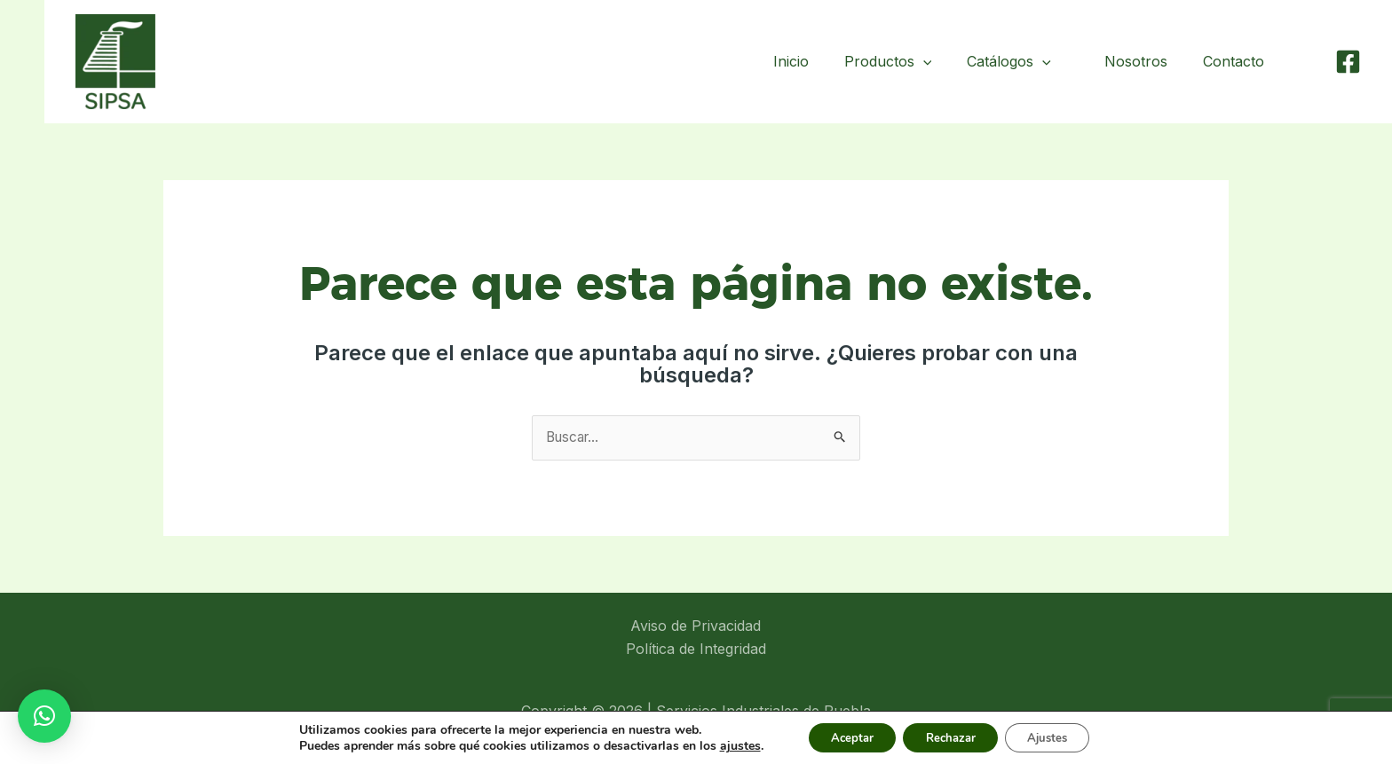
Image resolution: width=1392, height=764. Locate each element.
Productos (902, 61)
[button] (44, 716)
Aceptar (841, 736)
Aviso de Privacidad (695, 626)
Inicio (805, 61)
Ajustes (1058, 736)
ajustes (723, 744)
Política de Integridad (696, 649)
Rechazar (950, 736)
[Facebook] (1348, 62)
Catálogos (1023, 61)
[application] (937, 61)
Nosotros (1146, 61)
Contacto (1237, 61)
